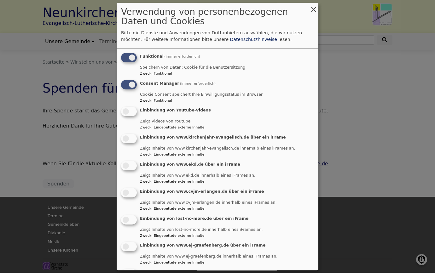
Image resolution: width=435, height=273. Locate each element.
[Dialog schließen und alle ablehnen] (313, 7)
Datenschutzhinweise (253, 39)
